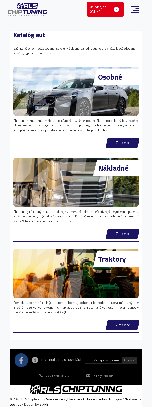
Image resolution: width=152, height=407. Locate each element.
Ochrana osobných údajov (102, 399)
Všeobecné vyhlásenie (63, 399)
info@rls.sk (102, 376)
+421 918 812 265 (59, 376)
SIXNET (45, 404)
